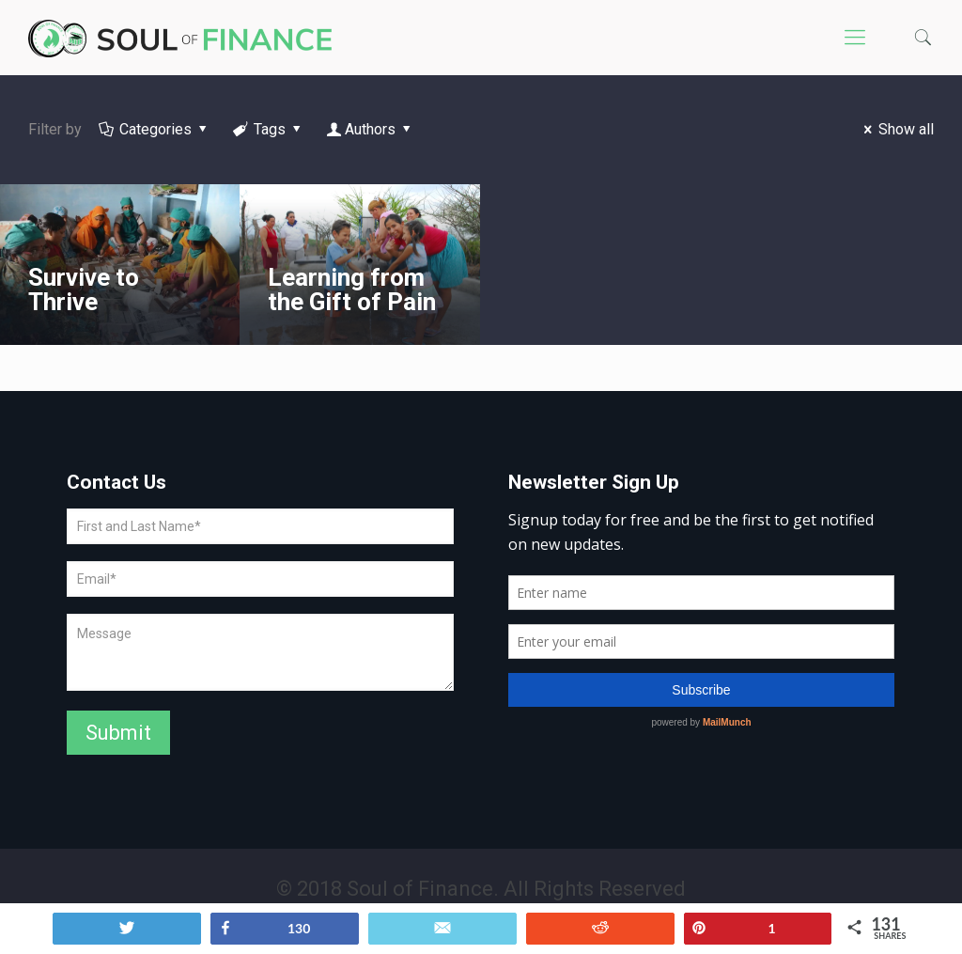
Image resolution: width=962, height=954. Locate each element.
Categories (154, 129)
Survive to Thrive (83, 289)
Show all (896, 129)
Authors (370, 129)
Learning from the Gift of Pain (352, 289)
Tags (268, 129)
